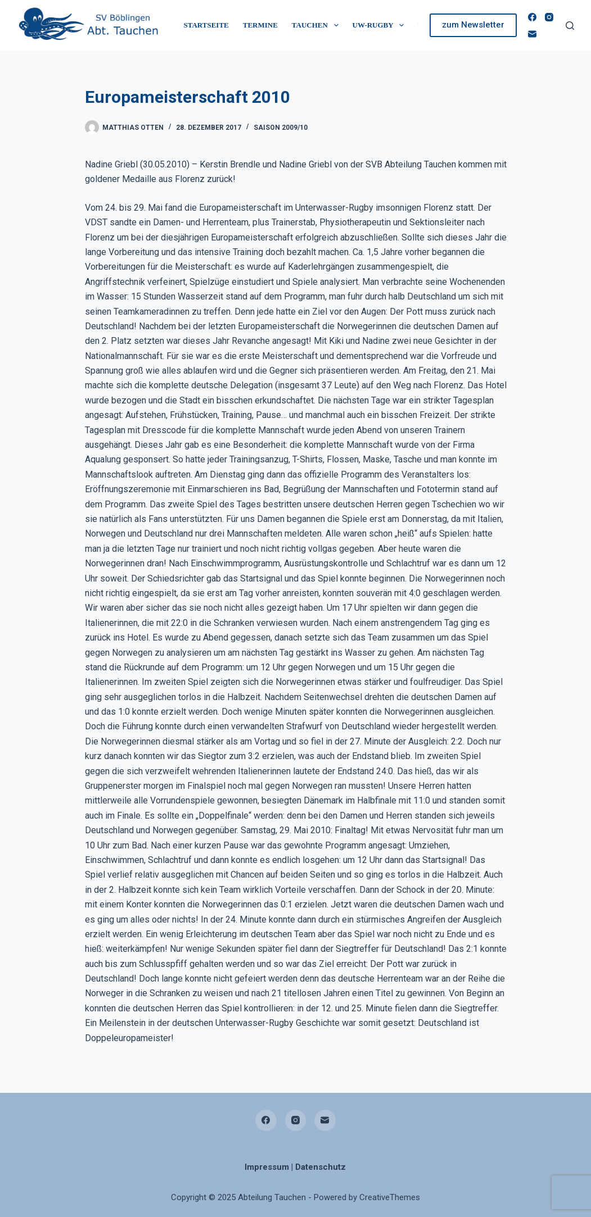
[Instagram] (549, 17)
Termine (260, 25)
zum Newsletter (473, 25)
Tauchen (317, 25)
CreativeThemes (389, 1197)
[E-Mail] (532, 34)
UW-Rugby (381, 25)
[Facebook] (532, 17)
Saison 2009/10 (281, 127)
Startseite (206, 25)
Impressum (267, 1167)
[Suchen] (570, 25)
